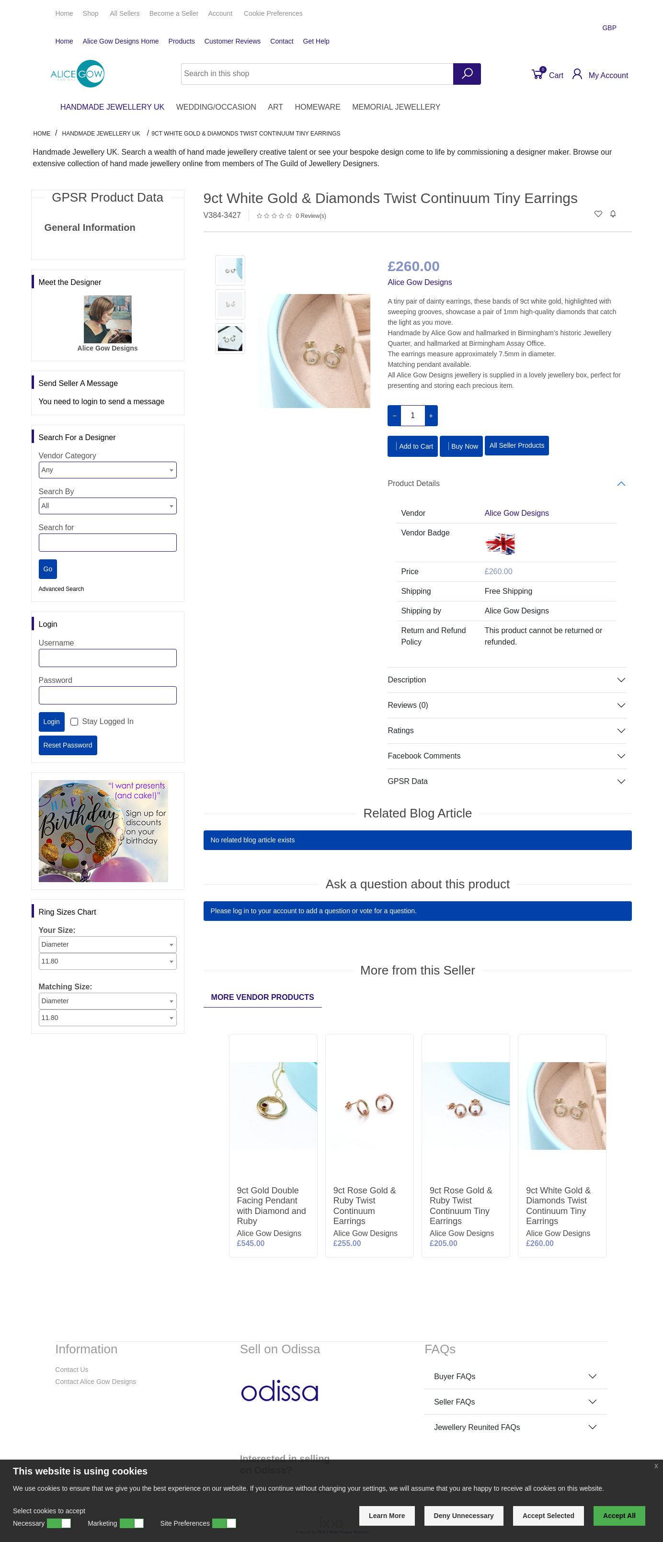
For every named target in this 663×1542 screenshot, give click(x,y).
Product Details (414, 483)
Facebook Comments (424, 756)
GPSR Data (408, 781)
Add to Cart (412, 446)
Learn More (387, 1515)
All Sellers (124, 13)
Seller (174, 13)
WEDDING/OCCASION (216, 107)
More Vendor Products (262, 997)
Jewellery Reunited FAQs (477, 1427)
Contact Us (71, 1369)
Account (221, 13)
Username (56, 643)
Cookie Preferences (273, 13)
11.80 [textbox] (50, 961)
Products (182, 41)
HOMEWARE (317, 107)
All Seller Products (517, 445)
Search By (56, 492)
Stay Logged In (108, 721)
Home (64, 13)
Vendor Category (67, 456)
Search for (56, 527)
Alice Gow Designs (420, 282)
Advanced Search (61, 589)
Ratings (400, 730)
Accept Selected (548, 1515)
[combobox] (108, 470)
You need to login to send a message (102, 401)
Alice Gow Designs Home (121, 41)
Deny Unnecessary (464, 1515)
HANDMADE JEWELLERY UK (112, 107)
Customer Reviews (233, 41)
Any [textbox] (47, 470)
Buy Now (461, 446)
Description (407, 680)
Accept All (619, 1515)
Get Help (316, 41)
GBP (610, 28)
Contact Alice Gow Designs (95, 1381)
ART (275, 107)
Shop (92, 13)
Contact (281, 41)
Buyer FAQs (454, 1376)
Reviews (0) (408, 705)
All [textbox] (45, 506)
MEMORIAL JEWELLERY (396, 107)
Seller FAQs (454, 1402)
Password (55, 680)
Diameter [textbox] (55, 944)
